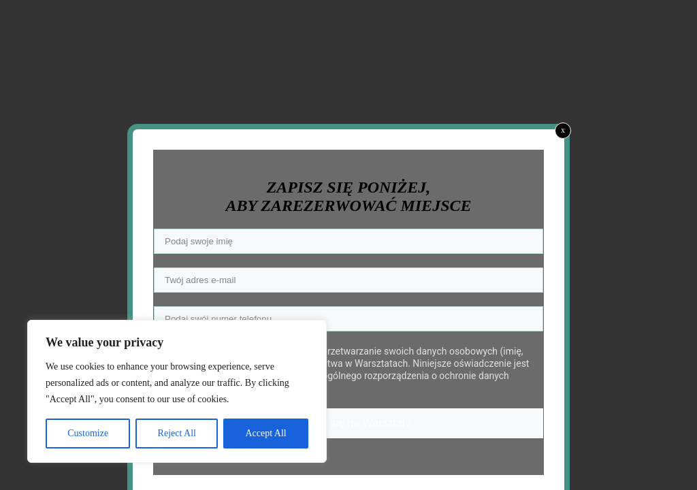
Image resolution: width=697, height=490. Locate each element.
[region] (177, 391)
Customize (87, 433)
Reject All (177, 433)
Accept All (265, 433)
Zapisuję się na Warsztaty (349, 423)
